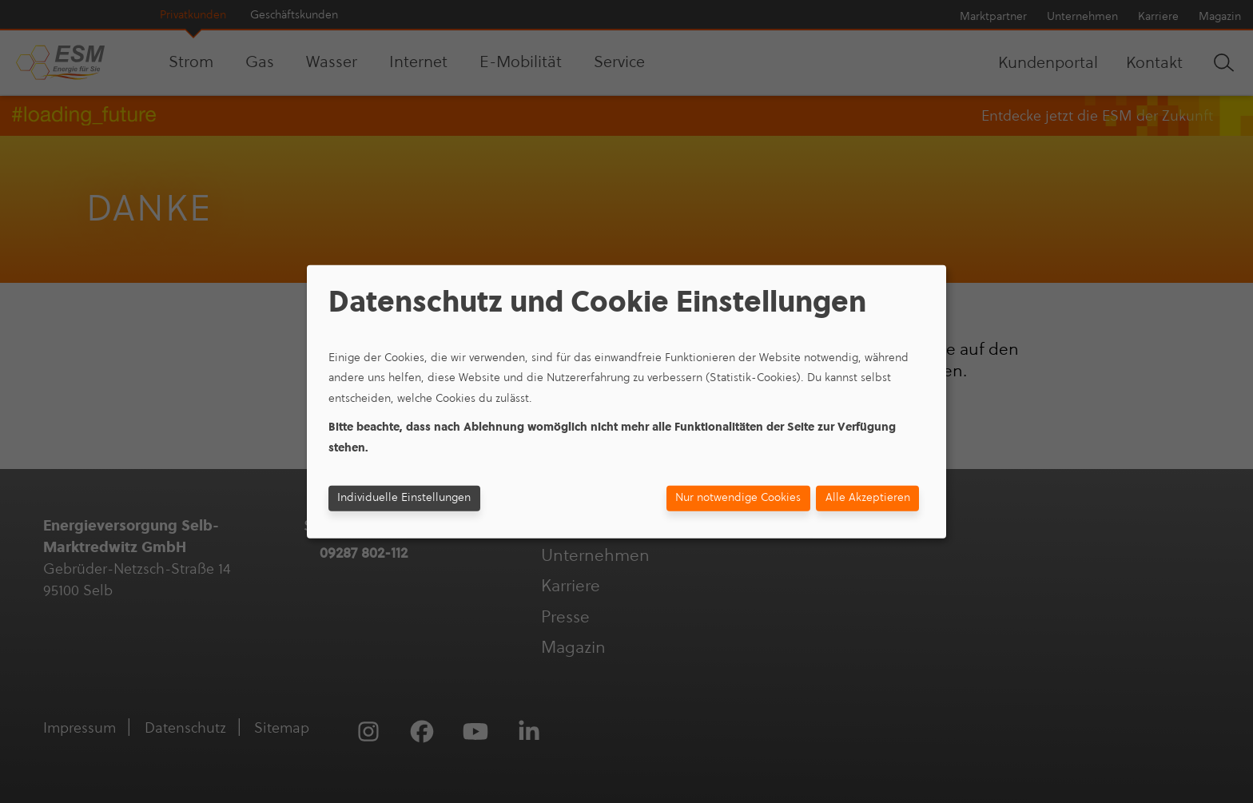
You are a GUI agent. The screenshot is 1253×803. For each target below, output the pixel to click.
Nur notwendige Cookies (738, 497)
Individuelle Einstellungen (404, 497)
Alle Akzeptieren (867, 497)
